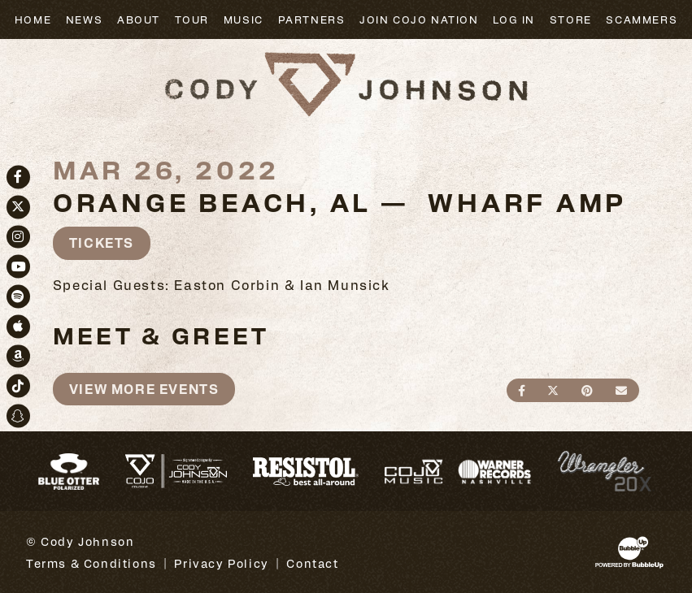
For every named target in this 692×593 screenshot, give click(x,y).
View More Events (144, 388)
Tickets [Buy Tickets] (101, 242)
